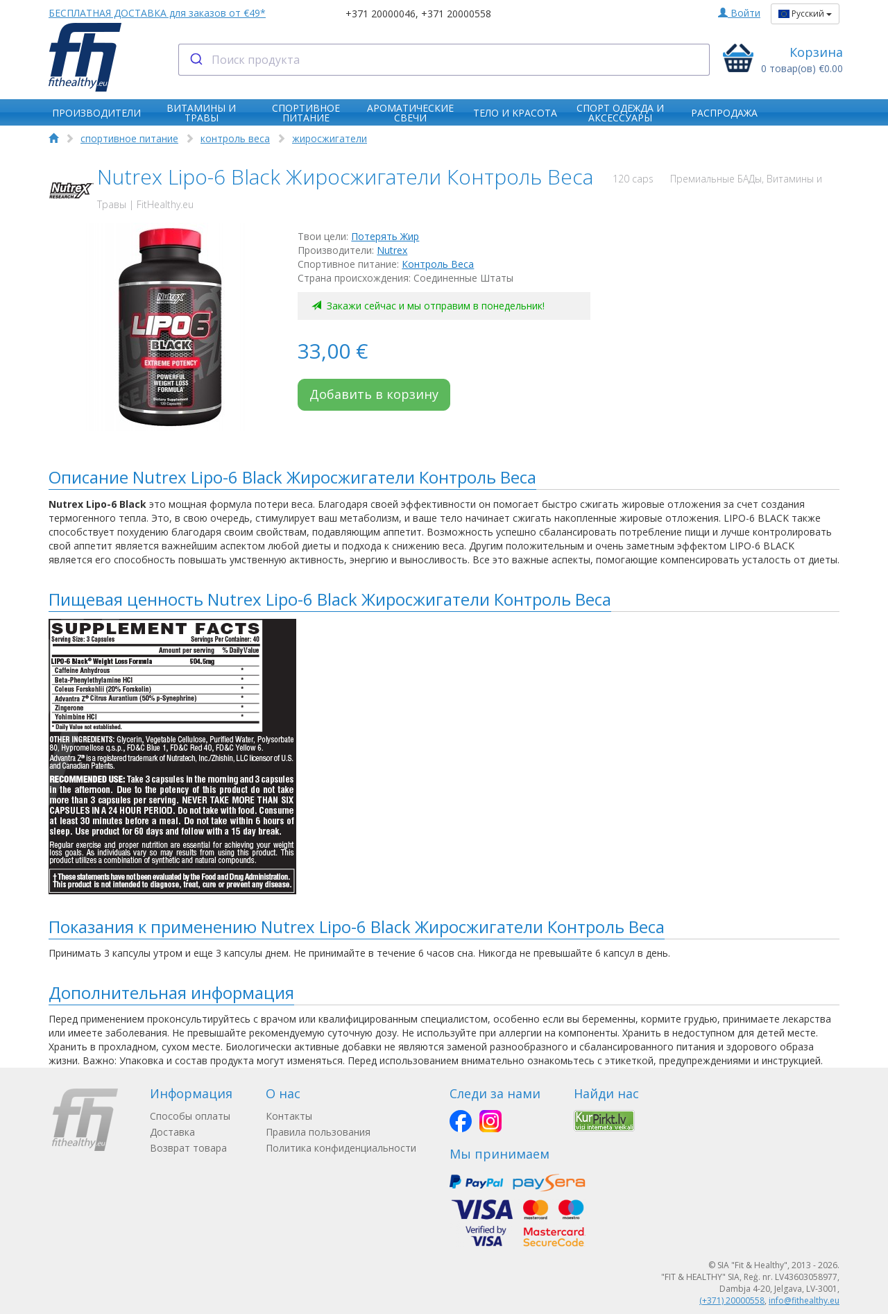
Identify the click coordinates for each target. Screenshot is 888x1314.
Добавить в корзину (373, 394)
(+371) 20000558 (732, 1300)
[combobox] (444, 60)
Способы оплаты (190, 1116)
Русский (805, 13)
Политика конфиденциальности (341, 1147)
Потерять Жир (385, 236)
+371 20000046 (380, 13)
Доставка (172, 1131)
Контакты (289, 1116)
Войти (739, 12)
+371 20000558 (456, 13)
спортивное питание (129, 138)
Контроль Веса (438, 264)
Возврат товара (188, 1147)
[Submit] (195, 59)
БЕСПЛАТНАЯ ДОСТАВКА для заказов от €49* (157, 12)
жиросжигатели (329, 138)
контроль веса (235, 138)
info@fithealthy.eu (804, 1300)
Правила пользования (318, 1131)
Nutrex (392, 250)
